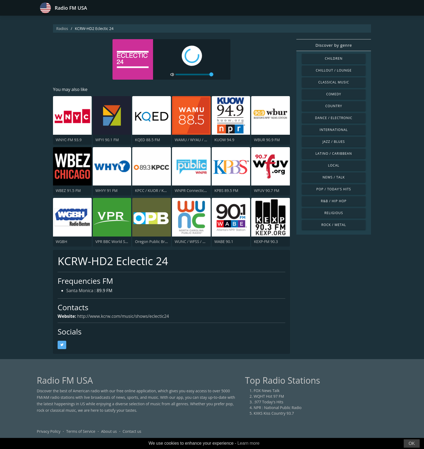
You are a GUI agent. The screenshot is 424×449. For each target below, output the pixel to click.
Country (333, 106)
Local (333, 165)
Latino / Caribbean (334, 153)
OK (412, 443)
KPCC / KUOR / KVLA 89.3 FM (160, 190)
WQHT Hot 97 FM (269, 396)
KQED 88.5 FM (147, 139)
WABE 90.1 (223, 241)
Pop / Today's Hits (333, 189)
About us (109, 431)
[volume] (194, 74)
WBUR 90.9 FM (267, 139)
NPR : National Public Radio (278, 407)
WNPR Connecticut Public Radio (202, 190)
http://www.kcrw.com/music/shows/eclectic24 (123, 316)
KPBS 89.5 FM (226, 190)
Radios (62, 28)
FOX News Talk (267, 390)
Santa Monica (80, 291)
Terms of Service (80, 431)
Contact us (131, 431)
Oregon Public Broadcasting (159, 241)
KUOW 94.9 (224, 139)
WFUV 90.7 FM (266, 190)
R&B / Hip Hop (334, 201)
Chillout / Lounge (334, 70)
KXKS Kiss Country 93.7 (274, 413)
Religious (333, 213)
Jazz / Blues (334, 141)
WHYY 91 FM (106, 190)
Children (334, 58)
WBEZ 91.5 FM (68, 190)
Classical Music (333, 82)
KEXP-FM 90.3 (266, 241)
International (334, 129)
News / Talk (334, 177)
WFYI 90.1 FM (107, 139)
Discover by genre (333, 45)
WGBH (61, 241)
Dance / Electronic (333, 118)
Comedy (333, 94)
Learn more (248, 443)
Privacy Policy (48, 431)
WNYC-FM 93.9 (69, 139)
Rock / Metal (333, 224)
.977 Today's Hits (268, 401)
